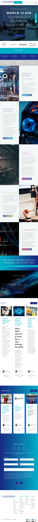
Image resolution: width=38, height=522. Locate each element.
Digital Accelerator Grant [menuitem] (27, 502)
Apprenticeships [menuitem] (16, 509)
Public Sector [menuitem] (21, 505)
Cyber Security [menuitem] (21, 504)
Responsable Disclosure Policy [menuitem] (33, 500)
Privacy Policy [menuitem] (33, 498)
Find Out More (19, 35)
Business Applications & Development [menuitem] (21, 511)
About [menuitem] (14, 499)
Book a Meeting (19, 266)
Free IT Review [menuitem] (27, 504)
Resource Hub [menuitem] (27, 500)
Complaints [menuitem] (33, 504)
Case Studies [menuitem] (15, 502)
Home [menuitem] (14, 498)
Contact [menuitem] (14, 507)
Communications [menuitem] (22, 503)
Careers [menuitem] (14, 508)
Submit (19, 483)
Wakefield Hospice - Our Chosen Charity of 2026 (6, 409)
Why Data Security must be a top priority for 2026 (18, 322)
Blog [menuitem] (14, 503)
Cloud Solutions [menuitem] (21, 502)
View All (33, 303)
